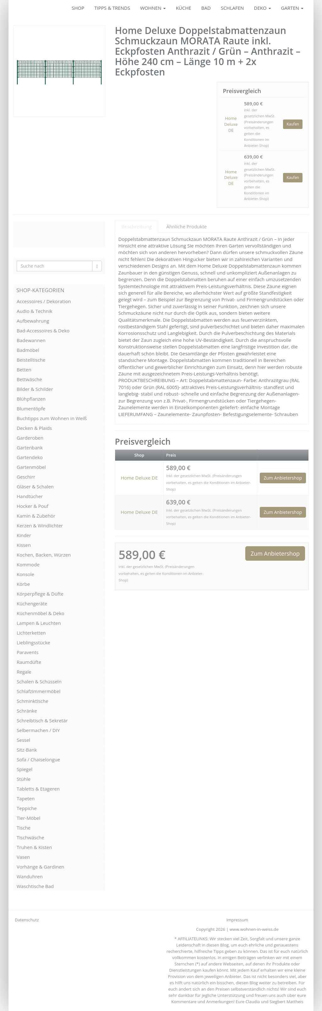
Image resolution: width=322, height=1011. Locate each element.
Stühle (24, 779)
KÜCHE (183, 8)
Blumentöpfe (31, 408)
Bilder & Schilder (35, 389)
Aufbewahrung (33, 321)
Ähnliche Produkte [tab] (186, 226)
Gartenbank (30, 447)
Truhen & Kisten (34, 847)
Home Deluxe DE (230, 124)
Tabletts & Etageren (38, 789)
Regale (24, 672)
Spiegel (24, 769)
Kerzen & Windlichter (40, 525)
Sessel (23, 740)
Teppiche (27, 808)
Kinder (24, 535)
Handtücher (30, 496)
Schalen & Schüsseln (39, 681)
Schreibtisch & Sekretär (42, 720)
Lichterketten (31, 633)
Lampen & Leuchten (39, 623)
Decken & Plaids (34, 428)
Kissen (24, 545)
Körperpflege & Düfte (40, 594)
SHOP (78, 8)
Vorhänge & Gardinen (40, 867)
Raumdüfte (29, 662)
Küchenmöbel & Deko (40, 613)
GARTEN (292, 8)
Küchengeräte (32, 603)
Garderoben (30, 438)
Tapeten (26, 798)
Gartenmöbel (31, 467)
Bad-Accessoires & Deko (43, 330)
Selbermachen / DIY (38, 730)
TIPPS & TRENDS (112, 8)
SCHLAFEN (232, 8)
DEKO (262, 8)
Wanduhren (30, 876)
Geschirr (26, 477)
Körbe (23, 584)
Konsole (25, 574)
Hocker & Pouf (32, 506)
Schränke (27, 711)
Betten (24, 369)
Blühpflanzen (31, 399)
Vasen (23, 857)
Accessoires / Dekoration (44, 301)
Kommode (28, 564)
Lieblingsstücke (33, 642)
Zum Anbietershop (283, 478)
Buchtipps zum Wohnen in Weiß (52, 418)
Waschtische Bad (35, 886)
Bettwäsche (29, 379)
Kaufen (292, 124)
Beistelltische (31, 360)
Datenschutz (27, 920)
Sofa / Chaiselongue (38, 759)
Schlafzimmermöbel (38, 691)
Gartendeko (30, 457)
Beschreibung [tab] (136, 226)
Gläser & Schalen (35, 486)
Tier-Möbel (28, 818)
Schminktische (32, 701)
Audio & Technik (34, 311)
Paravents (27, 652)
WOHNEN (153, 8)
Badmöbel (28, 350)
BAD (206, 8)
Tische (24, 828)
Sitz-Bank (27, 750)
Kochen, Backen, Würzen (44, 555)
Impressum (237, 920)
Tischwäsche (30, 837)
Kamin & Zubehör (36, 516)
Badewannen (31, 340)
